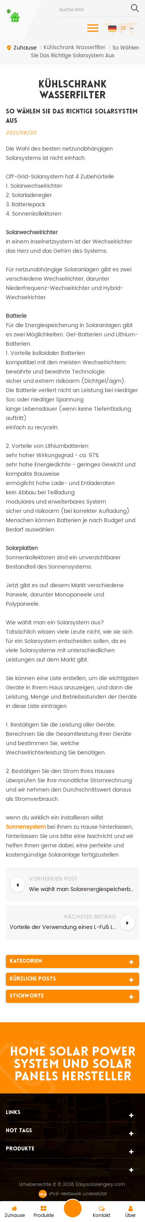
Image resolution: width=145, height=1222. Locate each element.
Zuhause (21, 48)
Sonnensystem (26, 827)
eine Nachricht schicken (72, 1208)
